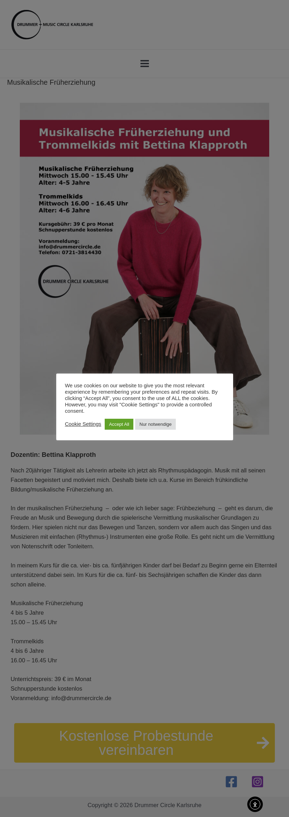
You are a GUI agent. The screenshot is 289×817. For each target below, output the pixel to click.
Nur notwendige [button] (155, 424)
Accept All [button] (119, 424)
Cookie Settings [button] (83, 424)
